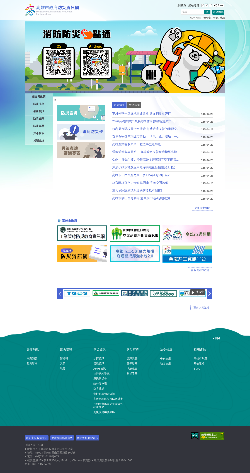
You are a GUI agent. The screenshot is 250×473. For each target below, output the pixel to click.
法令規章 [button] (38, 133)
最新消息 (33, 349)
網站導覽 (193, 5)
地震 (222, 17)
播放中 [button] (200, 291)
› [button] (209, 293)
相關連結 (200, 349)
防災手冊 (132, 373)
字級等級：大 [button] (210, 5)
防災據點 (98, 388)
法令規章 (166, 349)
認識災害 (132, 358)
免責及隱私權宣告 (62, 437)
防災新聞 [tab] (134, 105)
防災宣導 (133, 349)
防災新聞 (32, 363)
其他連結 (199, 363)
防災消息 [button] (38, 103)
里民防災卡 (100, 378)
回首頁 (182, 5)
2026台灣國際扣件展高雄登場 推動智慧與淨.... (143, 121)
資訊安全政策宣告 (36, 437)
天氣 (215, 17)
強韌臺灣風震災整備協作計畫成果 (108, 405)
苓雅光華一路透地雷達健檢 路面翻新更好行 (141, 113)
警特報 (207, 17)
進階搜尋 (218, 12)
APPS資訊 (99, 368)
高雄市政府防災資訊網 (53, 10)
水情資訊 (98, 358)
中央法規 (165, 358)
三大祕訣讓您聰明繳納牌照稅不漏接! (137, 190)
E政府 (194, 436)
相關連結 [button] (38, 140)
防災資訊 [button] (38, 118)
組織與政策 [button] (38, 96)
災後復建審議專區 (104, 412)
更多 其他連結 (201, 307)
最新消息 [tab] (119, 105)
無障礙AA (212, 436)
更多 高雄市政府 (200, 270)
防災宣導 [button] (38, 125)
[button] (207, 12)
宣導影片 (132, 363)
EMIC (197, 368)
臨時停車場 (100, 383)
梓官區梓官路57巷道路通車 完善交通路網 (140, 183)
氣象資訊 (66, 349)
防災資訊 (99, 349)
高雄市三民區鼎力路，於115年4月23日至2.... (142, 175)
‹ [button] (60, 293)
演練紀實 (132, 368)
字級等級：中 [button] (206, 5)
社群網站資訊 (101, 373)
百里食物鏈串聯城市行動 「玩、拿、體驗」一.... (146, 136)
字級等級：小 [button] (202, 5)
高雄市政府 (200, 358)
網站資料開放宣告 (87, 437)
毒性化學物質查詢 (104, 393)
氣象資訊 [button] (38, 111)
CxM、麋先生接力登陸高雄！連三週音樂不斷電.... (145, 159)
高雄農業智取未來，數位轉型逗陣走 (136, 144)
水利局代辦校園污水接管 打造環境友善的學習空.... (146, 129)
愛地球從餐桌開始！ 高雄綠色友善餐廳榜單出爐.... (146, 152)
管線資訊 (98, 363)
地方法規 (165, 363)
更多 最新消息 (202, 208)
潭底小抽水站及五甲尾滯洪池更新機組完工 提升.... (146, 167)
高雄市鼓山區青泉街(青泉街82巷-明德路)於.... (143, 198)
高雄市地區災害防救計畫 (108, 398)
